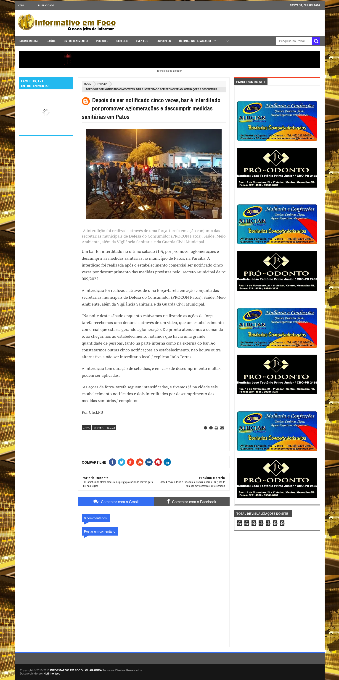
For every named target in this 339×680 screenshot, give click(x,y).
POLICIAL (102, 41)
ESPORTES (163, 41)
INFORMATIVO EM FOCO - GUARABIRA (76, 670)
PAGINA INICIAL (28, 41)
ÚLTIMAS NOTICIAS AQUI (195, 41)
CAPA (21, 5)
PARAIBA (102, 84)
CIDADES (122, 41)
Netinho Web (52, 673)
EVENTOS (142, 41)
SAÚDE (51, 41)
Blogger (177, 70)
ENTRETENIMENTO (76, 41)
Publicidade (46, 5)
